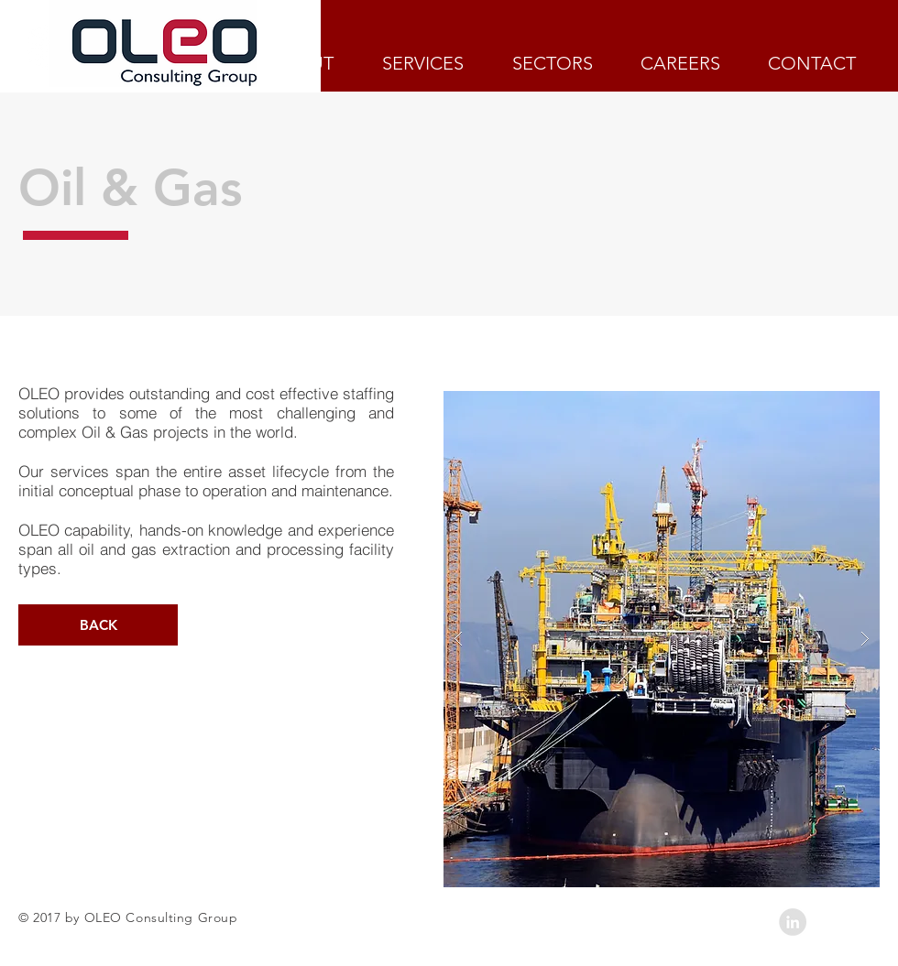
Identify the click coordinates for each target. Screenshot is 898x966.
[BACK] (98, 625)
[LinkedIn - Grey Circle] (792, 922)
